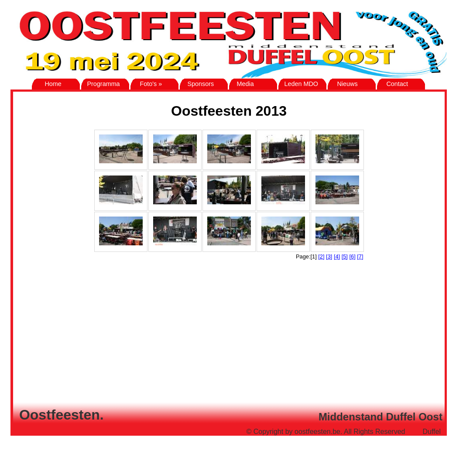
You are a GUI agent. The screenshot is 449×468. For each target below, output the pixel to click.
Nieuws (343, 83)
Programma (101, 83)
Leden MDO (299, 83)
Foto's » (147, 83)
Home (47, 83)
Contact (393, 83)
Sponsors (198, 83)
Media (242, 83)
